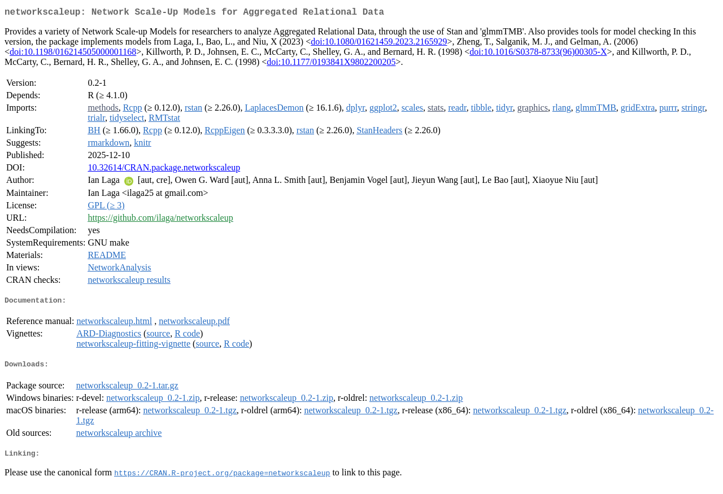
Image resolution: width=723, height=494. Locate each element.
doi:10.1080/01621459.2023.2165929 (379, 44)
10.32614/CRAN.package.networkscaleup (164, 169)
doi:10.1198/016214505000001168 (73, 54)
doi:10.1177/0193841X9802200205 (331, 64)
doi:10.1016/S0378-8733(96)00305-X (538, 54)
